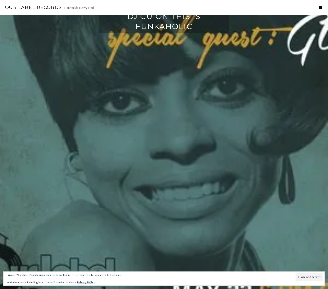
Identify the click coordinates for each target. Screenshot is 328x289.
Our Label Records (33, 7)
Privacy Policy (86, 282)
